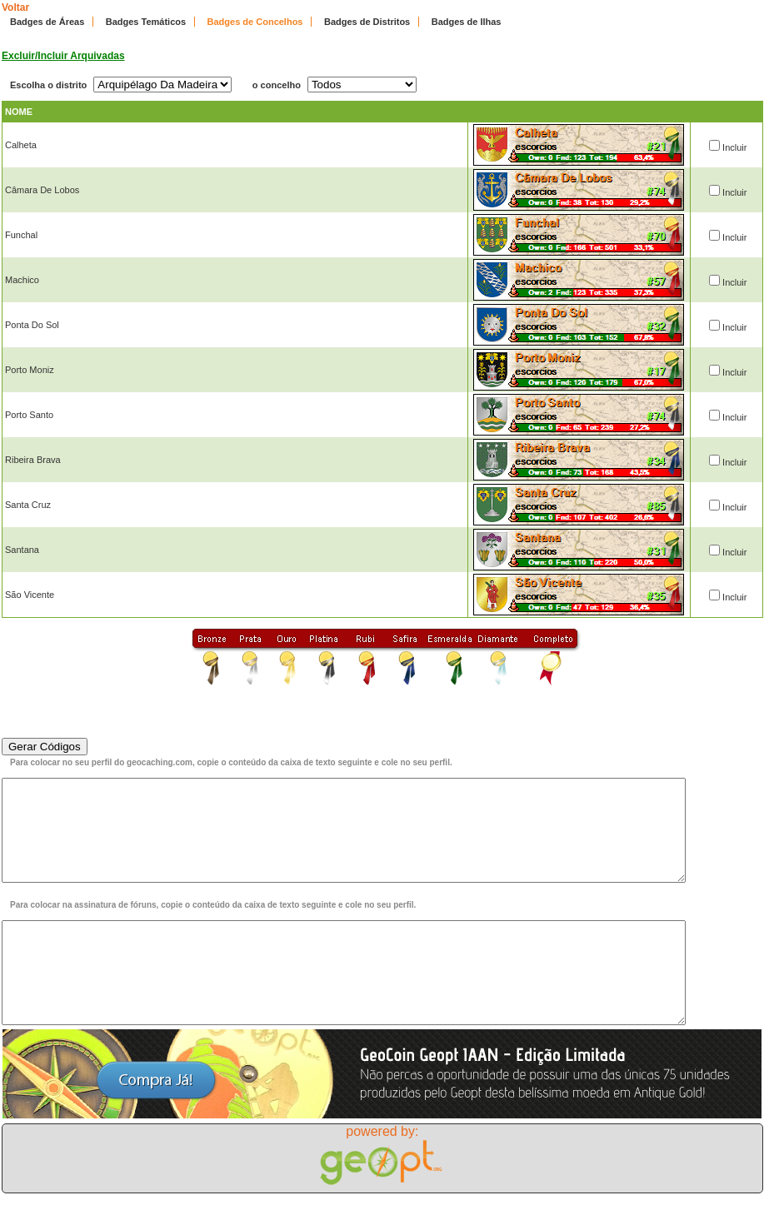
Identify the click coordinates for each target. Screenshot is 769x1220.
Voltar (15, 7)
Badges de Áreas (47, 22)
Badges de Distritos (367, 22)
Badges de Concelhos (255, 22)
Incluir (734, 147)
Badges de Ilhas (467, 22)
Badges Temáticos (146, 22)
